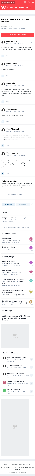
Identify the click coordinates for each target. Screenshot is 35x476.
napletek (10, 318)
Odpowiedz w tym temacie (17, 34)
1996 (7, 249)
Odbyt (19, 240)
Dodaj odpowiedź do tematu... (14, 194)
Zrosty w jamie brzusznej (14, 365)
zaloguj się (27, 185)
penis (22, 315)
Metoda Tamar (6, 238)
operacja (15, 316)
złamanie (22, 318)
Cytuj (7, 56)
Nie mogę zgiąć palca (13, 389)
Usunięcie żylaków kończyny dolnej (13, 279)
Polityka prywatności (18, 464)
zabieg (5, 316)
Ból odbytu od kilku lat (8, 247)
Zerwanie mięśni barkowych (15, 381)
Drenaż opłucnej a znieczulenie (16, 357)
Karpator (8, 303)
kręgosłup (5, 320)
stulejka (16, 318)
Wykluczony (10, 383)
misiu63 (8, 294)
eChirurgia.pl (25, 7)
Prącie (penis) (20, 294)
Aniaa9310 (9, 281)
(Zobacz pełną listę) (8, 221)
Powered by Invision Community (17, 472)
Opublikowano (15, 43)
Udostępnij (8, 204)
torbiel (4, 318)
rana (9, 316)
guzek (29, 316)
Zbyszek (8, 240)
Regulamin (7, 464)
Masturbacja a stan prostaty (15, 373)
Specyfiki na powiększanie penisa (12, 301)
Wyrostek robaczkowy (19, 28)
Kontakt (29, 464)
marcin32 (9, 391)
